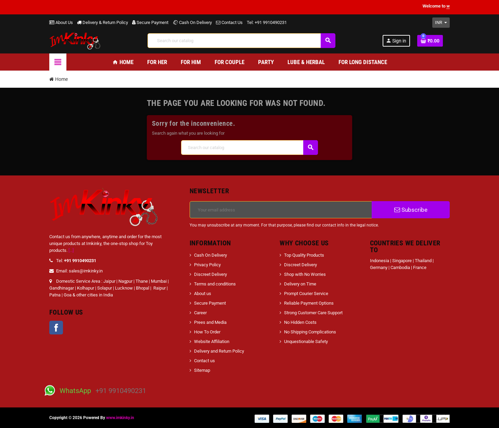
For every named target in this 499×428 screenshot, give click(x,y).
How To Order (207, 331)
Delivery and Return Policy (219, 351)
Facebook (56, 327)
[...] (71, 250)
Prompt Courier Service (306, 293)
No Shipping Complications (310, 331)
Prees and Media (210, 322)
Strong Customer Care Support (313, 312)
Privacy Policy (207, 264)
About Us (61, 22)
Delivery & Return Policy (102, 22)
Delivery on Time (300, 283)
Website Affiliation (211, 341)
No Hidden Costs (300, 322)
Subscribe (410, 209)
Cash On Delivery (192, 22)
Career (200, 312)
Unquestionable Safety (306, 341)
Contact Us (229, 22)
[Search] (241, 40)
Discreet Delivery (210, 274)
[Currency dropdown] (441, 22)
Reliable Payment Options (309, 303)
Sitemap (202, 370)
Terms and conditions (215, 283)
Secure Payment (150, 22)
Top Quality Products (304, 255)
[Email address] (281, 209)
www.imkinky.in (120, 417)
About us (202, 293)
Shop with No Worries (305, 274)
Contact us (204, 360)
